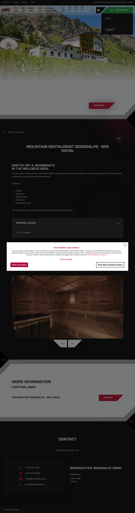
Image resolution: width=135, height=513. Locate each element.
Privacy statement (94, 255)
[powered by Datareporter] (125, 247)
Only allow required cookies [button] (110, 265)
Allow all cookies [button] (19, 265)
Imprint (104, 255)
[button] (65, 259)
